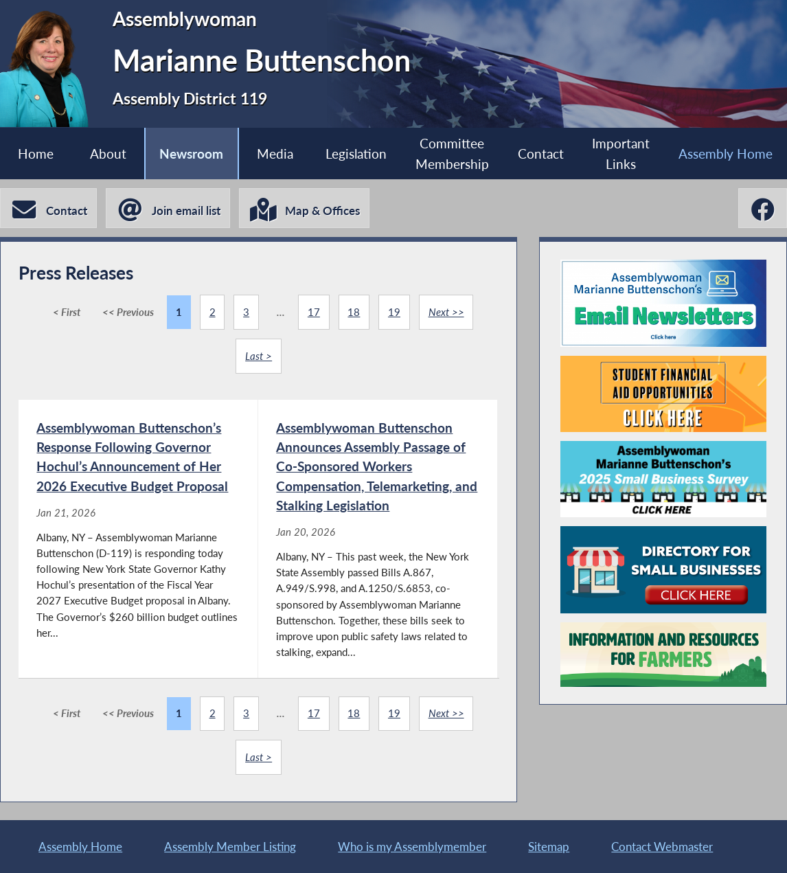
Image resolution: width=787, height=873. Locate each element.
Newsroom (191, 153)
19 (394, 312)
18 (353, 312)
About (108, 153)
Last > (258, 356)
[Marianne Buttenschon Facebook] (762, 208)
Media (275, 153)
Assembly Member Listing (230, 846)
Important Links (621, 153)
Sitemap (548, 846)
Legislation (356, 153)
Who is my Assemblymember (412, 846)
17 (314, 312)
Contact (541, 153)
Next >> (446, 312)
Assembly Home (725, 153)
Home (36, 153)
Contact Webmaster (662, 846)
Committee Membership (452, 153)
